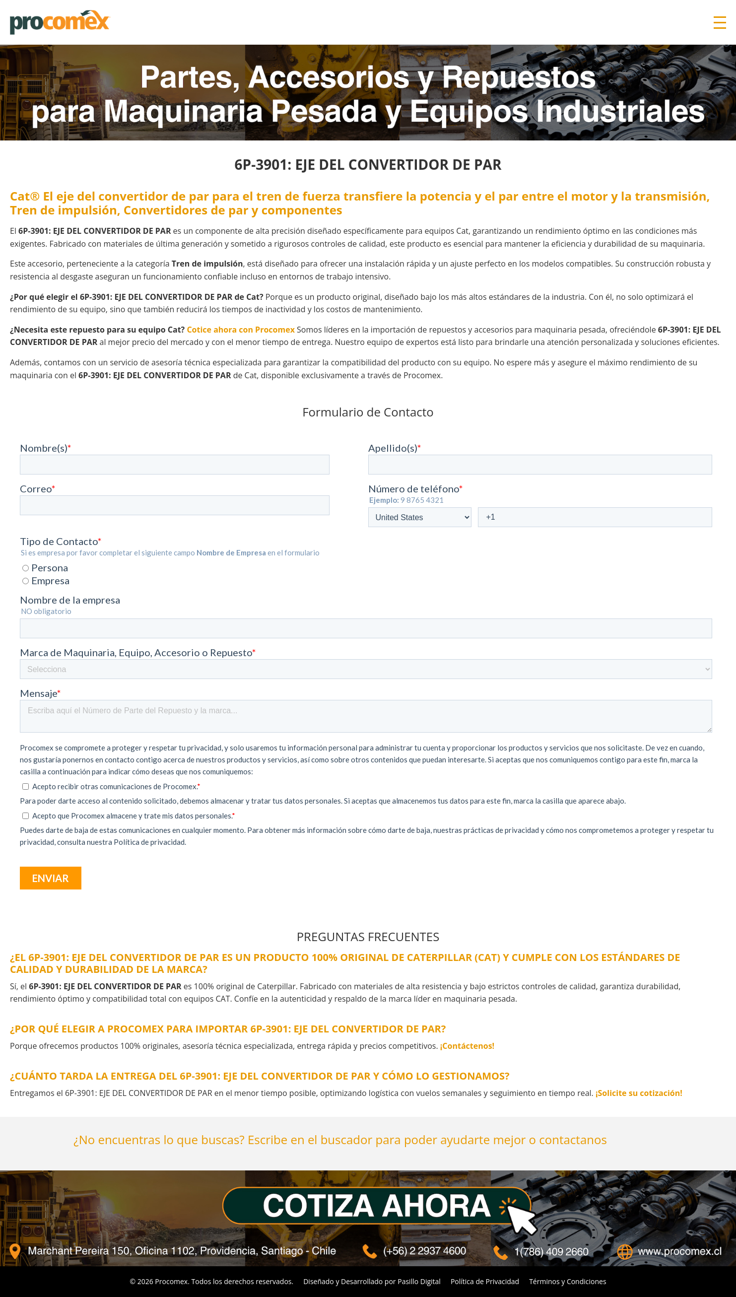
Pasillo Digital (419, 1281)
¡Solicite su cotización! (639, 1093)
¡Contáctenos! (467, 1045)
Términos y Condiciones (567, 1281)
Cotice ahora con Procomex (241, 329)
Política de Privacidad (485, 1281)
